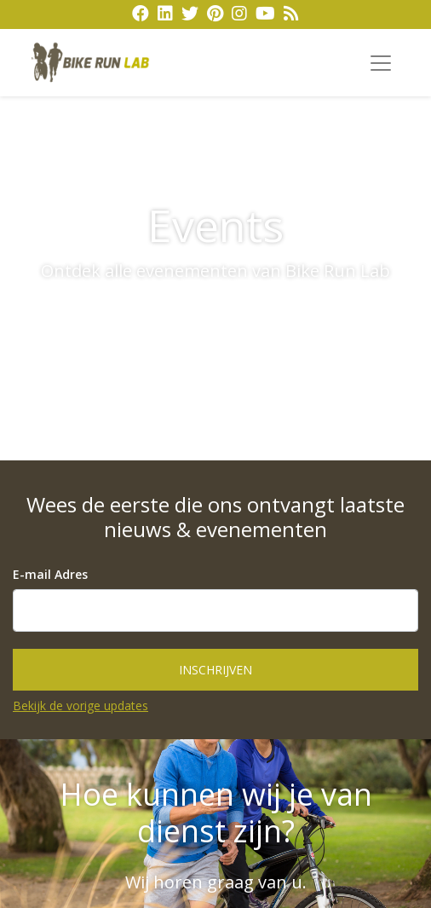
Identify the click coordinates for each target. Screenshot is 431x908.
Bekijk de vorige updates (80, 705)
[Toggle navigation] (381, 63)
